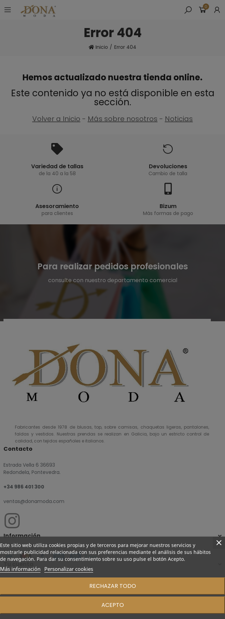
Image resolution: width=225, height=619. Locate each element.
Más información (20, 568)
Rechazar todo (112, 586)
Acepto (112, 605)
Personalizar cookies (68, 568)
